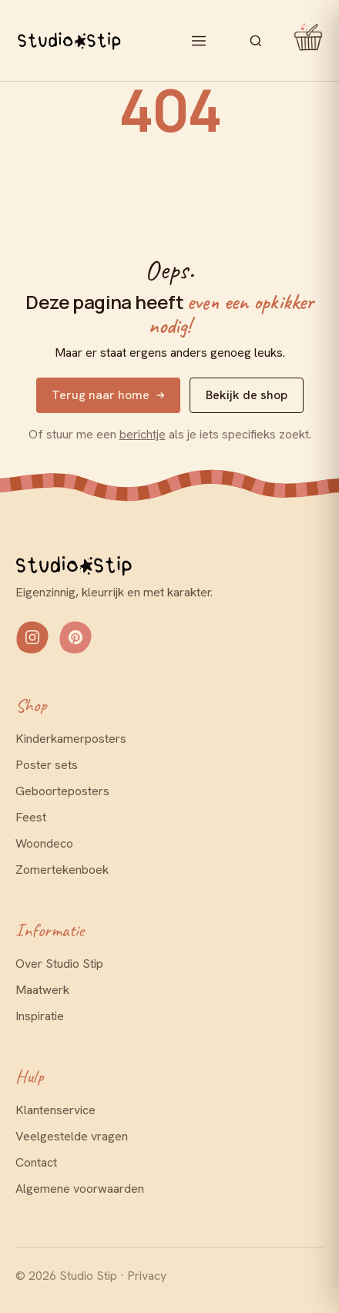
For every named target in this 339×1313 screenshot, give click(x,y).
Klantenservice (55, 1110)
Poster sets (46, 765)
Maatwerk (42, 990)
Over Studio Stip (59, 963)
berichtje (142, 434)
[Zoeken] (255, 41)
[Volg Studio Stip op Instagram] (32, 637)
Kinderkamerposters (70, 738)
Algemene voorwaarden (79, 1188)
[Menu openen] (198, 40)
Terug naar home (108, 395)
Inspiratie (39, 1016)
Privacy (146, 1276)
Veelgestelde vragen (71, 1136)
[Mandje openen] (303, 40)
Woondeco (44, 843)
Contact (36, 1162)
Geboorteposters (62, 791)
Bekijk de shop (246, 395)
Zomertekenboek (62, 869)
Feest (30, 817)
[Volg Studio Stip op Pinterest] (75, 637)
